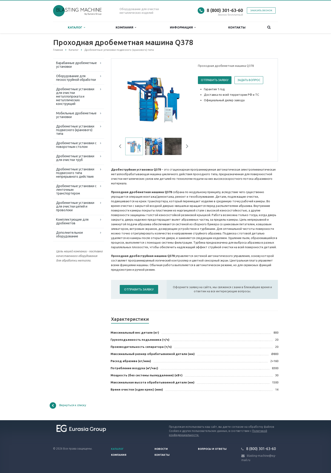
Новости (161, 449)
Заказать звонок (261, 10)
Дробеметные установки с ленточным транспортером (76, 189)
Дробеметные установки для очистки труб (75, 158)
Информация (183, 27)
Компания (126, 27)
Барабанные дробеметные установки (76, 64)
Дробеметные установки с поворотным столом (76, 145)
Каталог (76, 27)
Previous (121, 147)
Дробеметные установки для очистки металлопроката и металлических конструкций (75, 96)
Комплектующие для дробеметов (72, 221)
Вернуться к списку (68, 405)
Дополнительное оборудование (69, 234)
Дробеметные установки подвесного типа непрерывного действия (75, 172)
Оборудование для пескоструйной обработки (76, 78)
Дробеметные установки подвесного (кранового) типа (75, 129)
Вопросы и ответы (212, 449)
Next (185, 147)
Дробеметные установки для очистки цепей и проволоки (75, 206)
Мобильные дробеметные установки (76, 115)
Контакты (236, 27)
